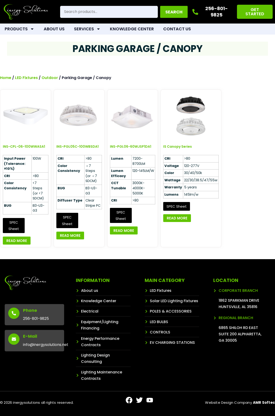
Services (87, 28)
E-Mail (30, 336)
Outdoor (50, 77)
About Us (54, 29)
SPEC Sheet (13, 225)
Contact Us (177, 29)
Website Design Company (240, 402)
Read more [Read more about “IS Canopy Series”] (177, 218)
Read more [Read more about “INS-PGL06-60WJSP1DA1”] (123, 230)
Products (19, 28)
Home (5, 77)
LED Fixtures (26, 77)
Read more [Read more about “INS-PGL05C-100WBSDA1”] (70, 235)
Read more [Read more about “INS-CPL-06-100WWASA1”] (16, 240)
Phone (30, 310)
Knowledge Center (132, 29)
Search (173, 12)
